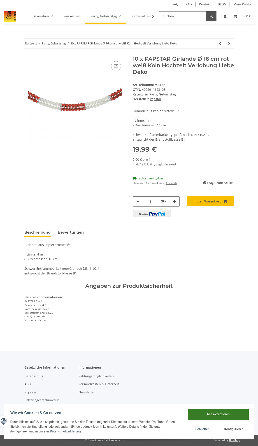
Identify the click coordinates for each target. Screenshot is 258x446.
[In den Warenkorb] (210, 201)
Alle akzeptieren (217, 414)
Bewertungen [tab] (71, 232)
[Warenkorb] (242, 16)
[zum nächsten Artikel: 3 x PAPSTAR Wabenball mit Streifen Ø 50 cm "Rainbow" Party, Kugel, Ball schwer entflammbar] (229, 43)
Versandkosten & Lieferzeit (99, 384)
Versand (170, 164)
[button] (225, 16)
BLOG (222, 4)
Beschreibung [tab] (37, 232)
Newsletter (87, 392)
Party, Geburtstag (162, 94)
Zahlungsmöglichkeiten (96, 376)
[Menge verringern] (138, 201)
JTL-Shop (234, 440)
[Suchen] (182, 16)
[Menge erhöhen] (174, 201)
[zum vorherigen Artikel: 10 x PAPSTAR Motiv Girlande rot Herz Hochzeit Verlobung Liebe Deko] (220, 43)
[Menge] (150, 201)
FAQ (175, 4)
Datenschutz (33, 376)
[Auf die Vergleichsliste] (116, 66)
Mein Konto (242, 4)
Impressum (33, 392)
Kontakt (205, 4)
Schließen (202, 429)
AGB (27, 384)
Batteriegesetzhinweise (42, 400)
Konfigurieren (233, 429)
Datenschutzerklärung (66, 431)
